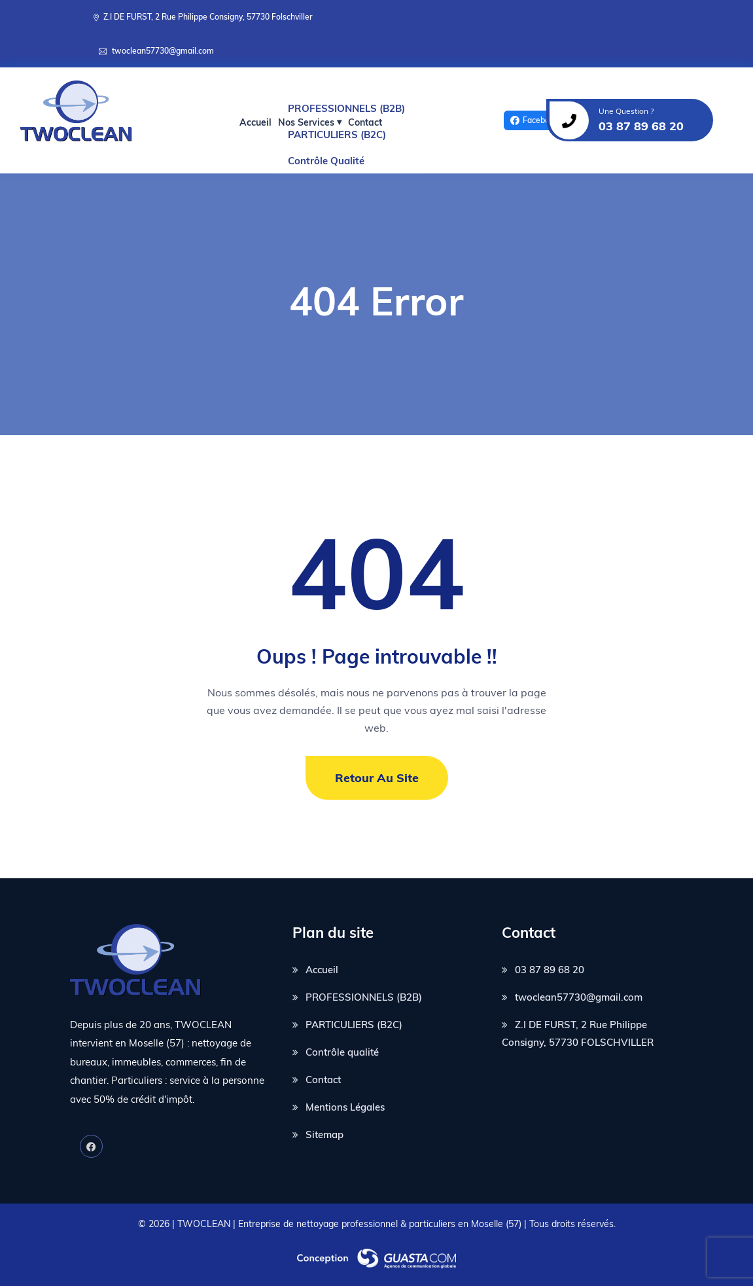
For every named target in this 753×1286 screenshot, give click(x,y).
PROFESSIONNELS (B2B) (364, 997)
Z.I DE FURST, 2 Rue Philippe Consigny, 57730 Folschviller (208, 17)
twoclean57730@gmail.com (163, 51)
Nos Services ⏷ (309, 122)
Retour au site (377, 777)
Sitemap (324, 1134)
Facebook (534, 120)
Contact (365, 122)
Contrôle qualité (342, 1052)
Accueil (255, 122)
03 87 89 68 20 (549, 969)
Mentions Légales (345, 1107)
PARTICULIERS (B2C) (354, 1024)
